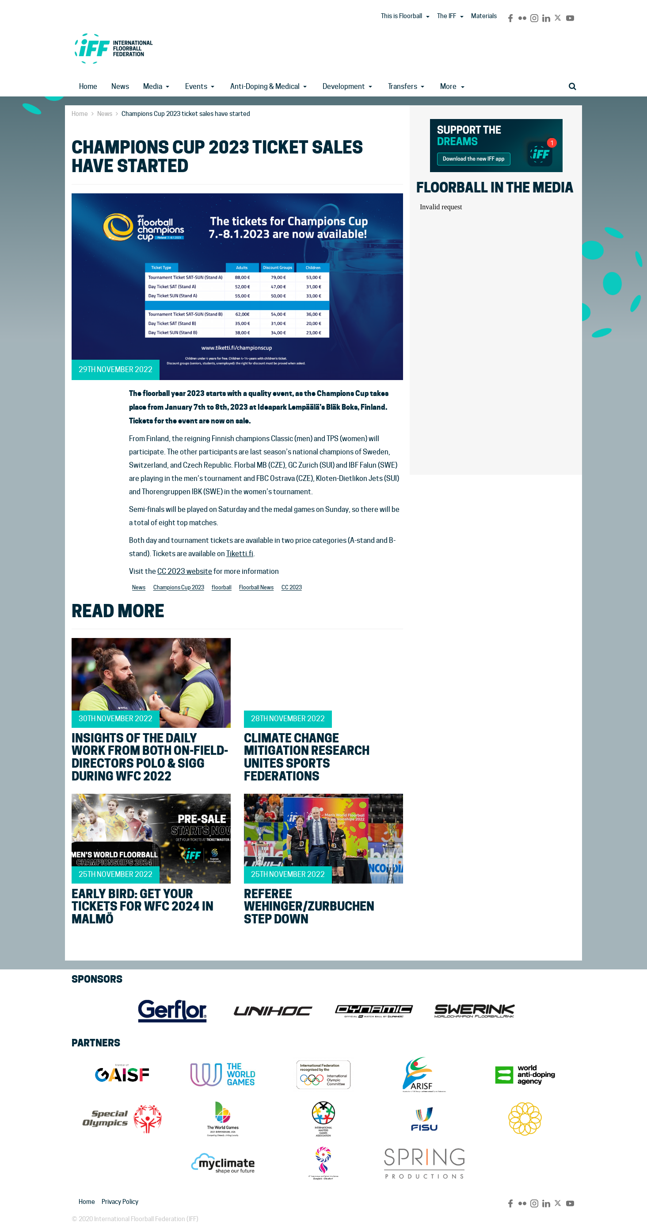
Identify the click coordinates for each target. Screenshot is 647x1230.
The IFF (446, 15)
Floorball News (256, 587)
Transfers (402, 86)
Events (196, 86)
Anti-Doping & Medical (265, 86)
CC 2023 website (184, 571)
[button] (428, 16)
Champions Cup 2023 (178, 587)
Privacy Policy (120, 1201)
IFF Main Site (114, 48)
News (120, 86)
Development (344, 86)
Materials (484, 15)
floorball (222, 587)
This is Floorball (401, 15)
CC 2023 (292, 587)
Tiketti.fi (239, 554)
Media (152, 86)
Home (88, 86)
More (452, 86)
